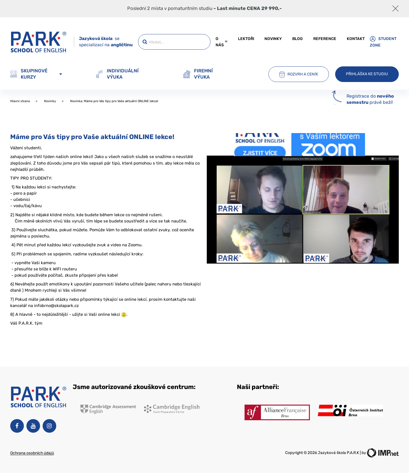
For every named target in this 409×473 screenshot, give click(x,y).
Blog (297, 38)
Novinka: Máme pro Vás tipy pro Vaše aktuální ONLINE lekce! (115, 101)
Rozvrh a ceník (298, 74)
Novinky (273, 38)
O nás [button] (221, 41)
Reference (324, 38)
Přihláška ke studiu (367, 74)
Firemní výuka (197, 74)
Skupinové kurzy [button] (36, 74)
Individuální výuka (117, 74)
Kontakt (356, 38)
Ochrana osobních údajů (32, 453)
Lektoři (246, 38)
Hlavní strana (20, 101)
